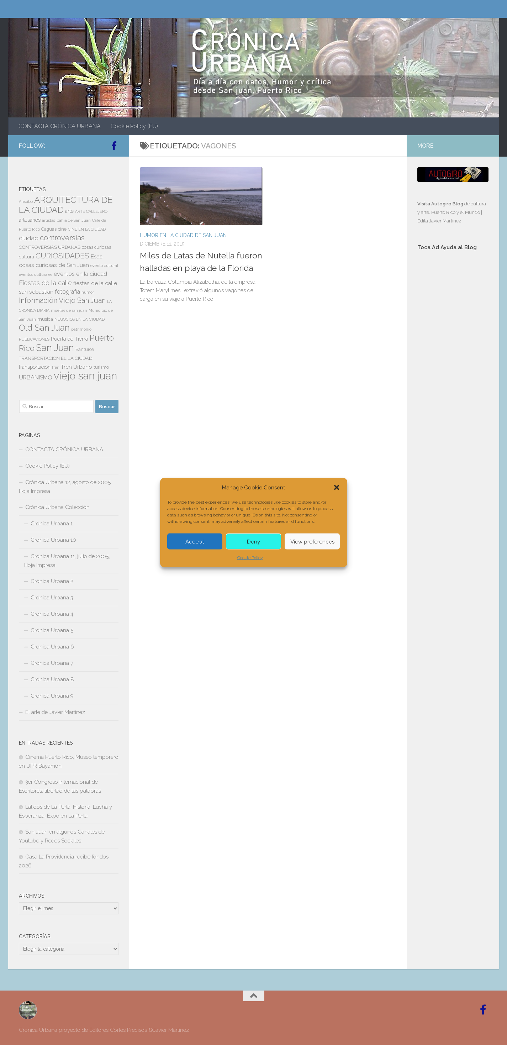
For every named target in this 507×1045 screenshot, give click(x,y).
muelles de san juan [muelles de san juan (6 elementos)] (69, 310)
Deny (253, 541)
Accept (194, 541)
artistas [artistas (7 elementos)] (48, 220)
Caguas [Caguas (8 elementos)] (49, 229)
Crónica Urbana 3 (52, 597)
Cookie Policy (250, 557)
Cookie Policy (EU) (134, 126)
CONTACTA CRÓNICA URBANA (60, 126)
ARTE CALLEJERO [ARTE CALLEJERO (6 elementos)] (91, 211)
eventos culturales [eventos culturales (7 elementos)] (35, 274)
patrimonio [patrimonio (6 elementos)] (81, 329)
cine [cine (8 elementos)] (62, 229)
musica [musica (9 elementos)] (45, 319)
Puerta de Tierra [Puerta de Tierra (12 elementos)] (69, 339)
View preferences (312, 541)
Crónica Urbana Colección (57, 507)
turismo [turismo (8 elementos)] (101, 367)
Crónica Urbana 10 (53, 540)
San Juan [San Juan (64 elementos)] (55, 347)
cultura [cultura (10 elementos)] (26, 256)
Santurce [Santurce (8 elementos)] (84, 349)
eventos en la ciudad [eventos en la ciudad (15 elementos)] (80, 274)
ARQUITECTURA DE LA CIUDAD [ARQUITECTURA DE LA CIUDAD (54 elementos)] (65, 205)
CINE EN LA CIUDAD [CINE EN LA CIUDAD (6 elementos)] (87, 229)
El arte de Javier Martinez (55, 712)
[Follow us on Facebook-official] (114, 145)
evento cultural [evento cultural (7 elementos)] (104, 265)
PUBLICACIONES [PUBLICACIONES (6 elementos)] (34, 339)
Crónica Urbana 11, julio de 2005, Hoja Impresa (67, 560)
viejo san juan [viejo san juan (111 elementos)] (85, 375)
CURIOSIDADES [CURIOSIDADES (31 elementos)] (62, 255)
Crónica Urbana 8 (52, 679)
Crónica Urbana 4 (52, 614)
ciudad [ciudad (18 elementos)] (28, 238)
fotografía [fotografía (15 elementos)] (67, 291)
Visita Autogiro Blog (440, 203)
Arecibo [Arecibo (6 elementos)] (26, 201)
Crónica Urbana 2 (52, 581)
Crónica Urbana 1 (52, 523)
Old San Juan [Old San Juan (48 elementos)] (44, 328)
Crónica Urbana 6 (52, 647)
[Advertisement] (452, 376)
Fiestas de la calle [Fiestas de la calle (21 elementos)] (45, 283)
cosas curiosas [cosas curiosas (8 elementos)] (96, 247)
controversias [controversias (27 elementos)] (62, 237)
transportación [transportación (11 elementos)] (35, 367)
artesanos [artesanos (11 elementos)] (30, 220)
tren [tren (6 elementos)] (55, 367)
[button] (336, 487)
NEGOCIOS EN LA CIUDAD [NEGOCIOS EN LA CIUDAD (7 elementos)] (79, 319)
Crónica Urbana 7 (52, 663)
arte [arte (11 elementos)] (69, 211)
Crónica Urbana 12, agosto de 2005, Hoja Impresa (65, 486)
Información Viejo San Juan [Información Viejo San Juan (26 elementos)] (62, 300)
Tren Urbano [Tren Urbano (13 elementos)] (76, 367)
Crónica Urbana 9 (52, 696)
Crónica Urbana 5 (52, 630)
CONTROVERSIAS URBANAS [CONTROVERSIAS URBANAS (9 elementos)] (49, 247)
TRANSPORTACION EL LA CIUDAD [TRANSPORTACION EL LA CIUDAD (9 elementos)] (55, 358)
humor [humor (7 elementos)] (87, 292)
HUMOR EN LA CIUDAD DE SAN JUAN (183, 235)
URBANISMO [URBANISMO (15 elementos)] (35, 377)
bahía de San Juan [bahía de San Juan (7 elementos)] (74, 220)
